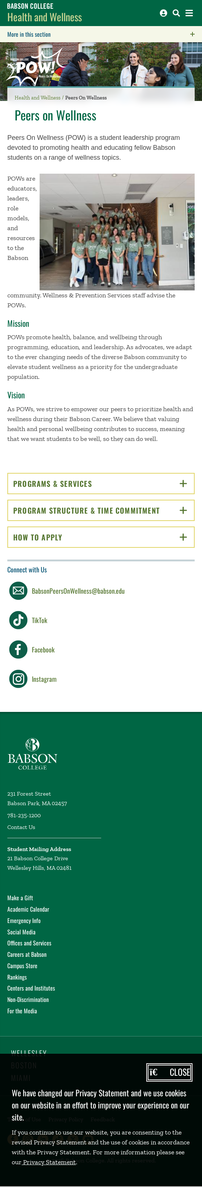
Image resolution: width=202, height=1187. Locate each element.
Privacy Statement (49, 1162)
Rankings (17, 977)
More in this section (75, 34)
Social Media (21, 931)
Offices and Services (29, 942)
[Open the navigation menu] (189, 13)
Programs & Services (100, 483)
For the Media (22, 1010)
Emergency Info (24, 920)
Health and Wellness (44, 16)
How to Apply (100, 537)
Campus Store (22, 965)
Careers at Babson (27, 954)
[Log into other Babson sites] (163, 13)
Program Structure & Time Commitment (103, 510)
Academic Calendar (28, 909)
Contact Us (21, 827)
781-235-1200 (24, 815)
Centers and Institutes (31, 988)
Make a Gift (20, 897)
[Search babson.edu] (176, 13)
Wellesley (29, 1052)
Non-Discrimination (28, 999)
